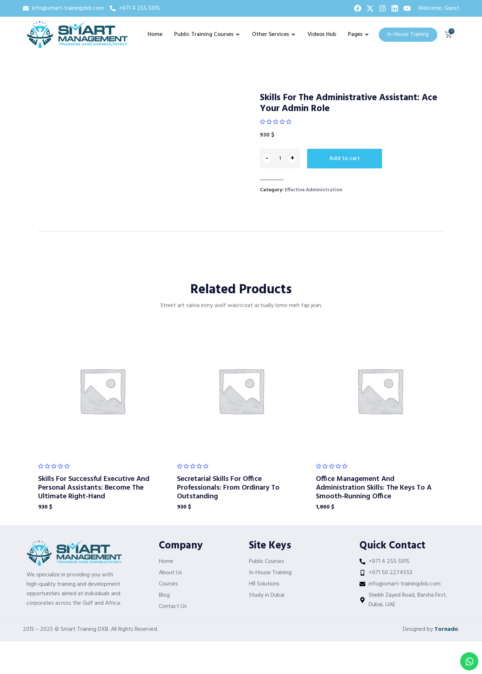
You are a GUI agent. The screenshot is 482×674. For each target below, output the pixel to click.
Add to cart (344, 158)
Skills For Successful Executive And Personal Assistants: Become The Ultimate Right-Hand (93, 487)
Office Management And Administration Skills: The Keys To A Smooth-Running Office (373, 487)
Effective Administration (313, 189)
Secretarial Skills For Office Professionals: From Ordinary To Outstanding (228, 487)
